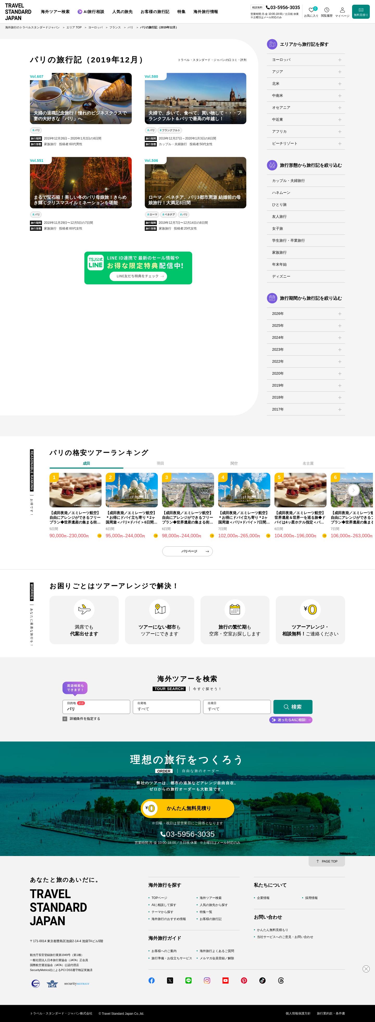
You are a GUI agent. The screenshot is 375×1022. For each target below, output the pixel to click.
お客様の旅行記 (211, 919)
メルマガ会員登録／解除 (217, 958)
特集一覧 (206, 912)
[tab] (160, 464)
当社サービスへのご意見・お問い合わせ (285, 937)
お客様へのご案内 (164, 951)
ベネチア (170, 214)
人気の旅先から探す (214, 904)
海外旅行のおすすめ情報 (169, 919)
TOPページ (159, 897)
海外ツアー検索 (211, 897)
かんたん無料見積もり (272, 929)
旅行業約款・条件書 (331, 1013)
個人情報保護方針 (298, 1013)
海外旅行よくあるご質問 (217, 951)
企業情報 (263, 897)
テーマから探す (162, 912)
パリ (37, 130)
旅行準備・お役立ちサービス (172, 958)
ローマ (153, 214)
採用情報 (311, 897)
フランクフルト (171, 130)
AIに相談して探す (164, 904)
